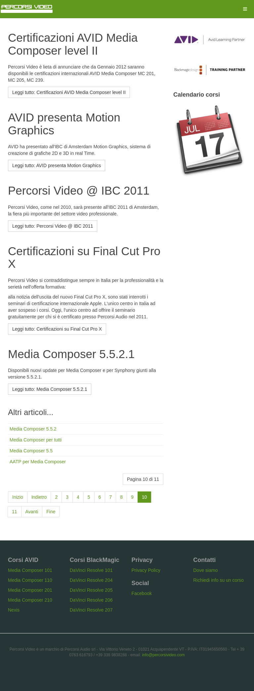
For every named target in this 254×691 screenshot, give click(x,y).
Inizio (17, 497)
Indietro (39, 497)
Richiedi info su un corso (218, 580)
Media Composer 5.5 (31, 450)
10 (144, 497)
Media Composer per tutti (36, 439)
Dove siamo (205, 570)
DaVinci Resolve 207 (91, 610)
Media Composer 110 (30, 580)
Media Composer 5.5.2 (33, 429)
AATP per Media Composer (38, 461)
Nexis (14, 610)
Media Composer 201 (30, 590)
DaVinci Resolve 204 (91, 580)
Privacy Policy (146, 570)
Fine (50, 511)
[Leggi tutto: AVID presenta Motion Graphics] (56, 165)
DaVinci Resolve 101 (91, 570)
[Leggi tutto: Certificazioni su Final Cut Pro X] (57, 329)
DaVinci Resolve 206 (91, 600)
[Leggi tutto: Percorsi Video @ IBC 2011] (52, 226)
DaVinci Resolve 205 (91, 590)
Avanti (31, 511)
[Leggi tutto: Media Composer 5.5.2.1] (49, 389)
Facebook (142, 593)
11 (14, 511)
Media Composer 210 (30, 600)
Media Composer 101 (30, 570)
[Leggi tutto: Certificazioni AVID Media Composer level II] (69, 92)
